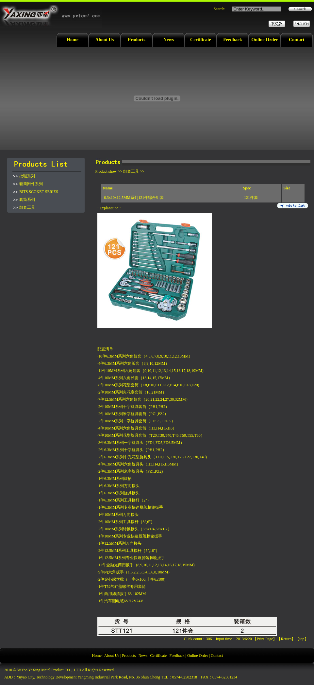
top (301, 639)
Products (136, 39)
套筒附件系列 (31, 184)
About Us (104, 39)
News (168, 39)
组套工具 (27, 207)
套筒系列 (27, 199)
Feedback (232, 39)
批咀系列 (27, 176)
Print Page (265, 639)
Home (72, 39)
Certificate (200, 39)
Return (286, 639)
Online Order (264, 39)
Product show (106, 171)
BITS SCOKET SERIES (38, 191)
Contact (296, 39)
